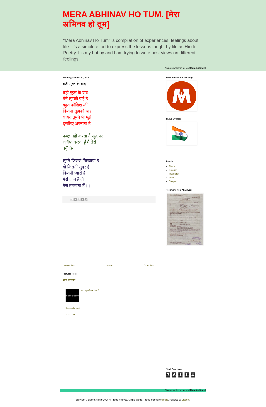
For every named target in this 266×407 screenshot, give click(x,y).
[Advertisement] (109, 234)
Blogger (185, 400)
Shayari (173, 181)
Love (171, 177)
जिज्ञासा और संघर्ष (73, 308)
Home (109, 265)
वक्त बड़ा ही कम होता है (90, 290)
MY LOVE (70, 314)
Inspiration (174, 174)
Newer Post (69, 265)
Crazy (172, 166)
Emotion (173, 170)
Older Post (149, 265)
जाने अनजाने (69, 280)
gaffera (164, 400)
